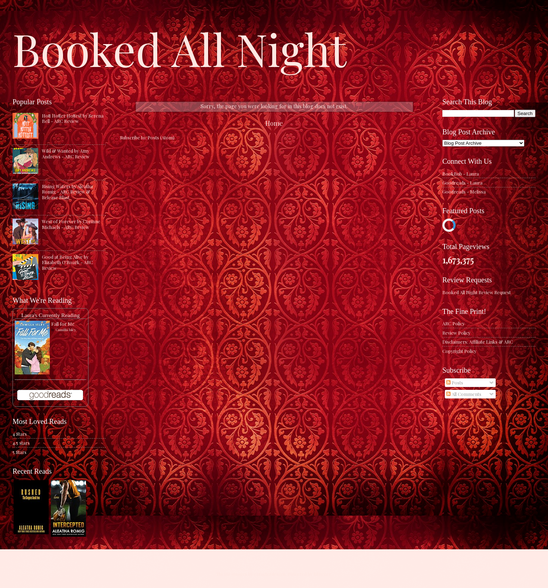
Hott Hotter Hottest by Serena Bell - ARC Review (73, 118)
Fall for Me (62, 324)
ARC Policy (453, 323)
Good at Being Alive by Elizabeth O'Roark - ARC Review (67, 262)
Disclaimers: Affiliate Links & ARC (477, 342)
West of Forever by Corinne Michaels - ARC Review (71, 224)
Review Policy (456, 333)
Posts (454, 382)
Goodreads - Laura (462, 183)
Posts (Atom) (161, 137)
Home (274, 123)
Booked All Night (179, 48)
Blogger (322, 574)
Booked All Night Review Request (476, 292)
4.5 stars (21, 443)
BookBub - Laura (460, 174)
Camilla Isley (66, 329)
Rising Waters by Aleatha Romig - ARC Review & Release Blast (67, 191)
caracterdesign (269, 574)
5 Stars (20, 452)
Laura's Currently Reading (50, 315)
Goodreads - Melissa (464, 191)
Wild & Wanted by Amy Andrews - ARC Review (66, 153)
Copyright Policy (459, 351)
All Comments (463, 394)
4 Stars (20, 434)
